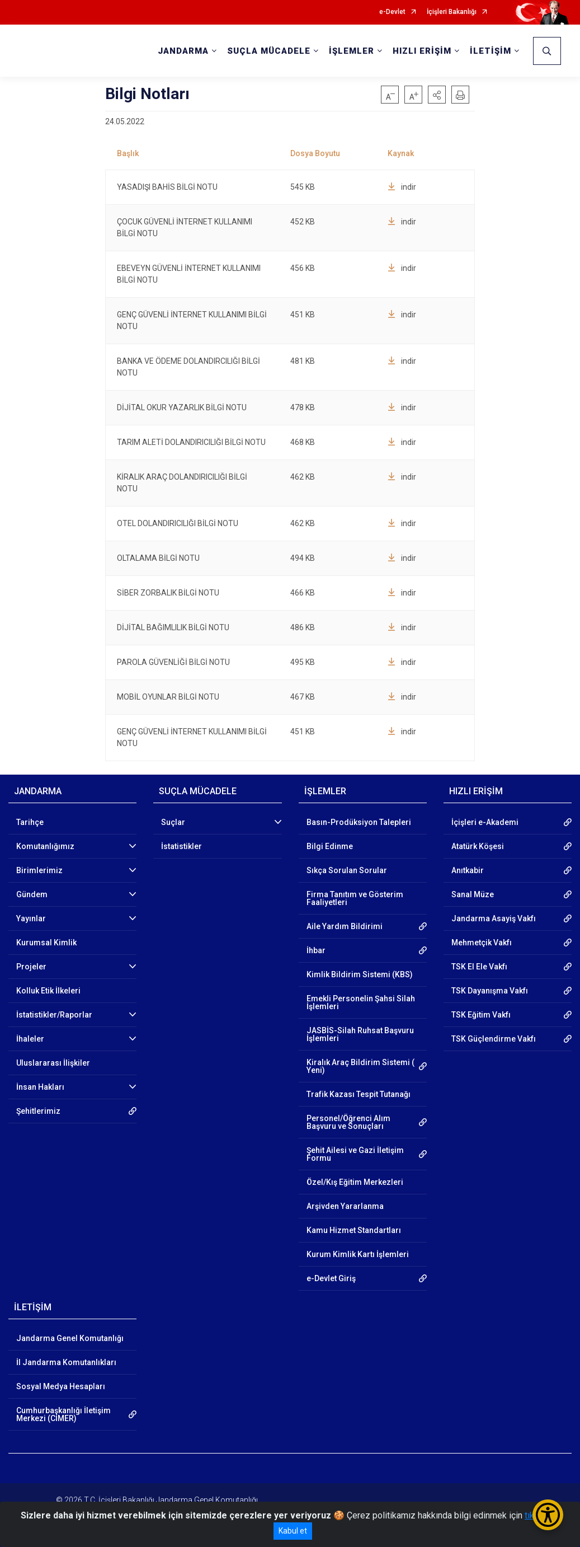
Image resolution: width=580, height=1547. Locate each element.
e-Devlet (392, 12)
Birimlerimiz (39, 870)
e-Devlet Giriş (331, 1278)
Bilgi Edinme (329, 846)
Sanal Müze (472, 894)
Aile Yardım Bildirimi (344, 926)
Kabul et (293, 1530)
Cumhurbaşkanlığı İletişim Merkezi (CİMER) (63, 1414)
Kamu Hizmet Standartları (353, 1230)
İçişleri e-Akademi (484, 822)
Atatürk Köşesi (477, 846)
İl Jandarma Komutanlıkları (66, 1362)
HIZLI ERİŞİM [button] (422, 51)
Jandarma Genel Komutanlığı (70, 1338)
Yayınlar (31, 918)
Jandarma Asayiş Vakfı (493, 918)
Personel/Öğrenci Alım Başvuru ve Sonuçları (348, 1122)
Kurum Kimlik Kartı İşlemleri (357, 1254)
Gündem (32, 894)
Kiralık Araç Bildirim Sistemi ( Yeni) (360, 1066)
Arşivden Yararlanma (345, 1206)
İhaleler (30, 1038)
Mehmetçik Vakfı (481, 942)
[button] (437, 95)
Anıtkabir (467, 870)
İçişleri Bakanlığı (452, 12)
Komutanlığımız (45, 846)
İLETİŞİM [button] (490, 51)
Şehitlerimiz (38, 1111)
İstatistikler (181, 846)
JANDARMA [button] (183, 51)
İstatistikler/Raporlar (54, 1014)
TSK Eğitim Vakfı (481, 1014)
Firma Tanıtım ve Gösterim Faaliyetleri (354, 898)
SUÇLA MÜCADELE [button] (268, 51)
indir (402, 186)
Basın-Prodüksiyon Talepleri (358, 822)
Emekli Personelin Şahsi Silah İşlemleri (360, 1002)
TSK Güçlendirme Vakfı (493, 1038)
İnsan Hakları (40, 1086)
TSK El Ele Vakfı (479, 966)
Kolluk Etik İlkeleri (48, 990)
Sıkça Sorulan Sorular (346, 870)
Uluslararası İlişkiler (53, 1062)
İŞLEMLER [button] (351, 51)
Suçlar (173, 822)
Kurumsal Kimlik (46, 942)
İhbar (316, 950)
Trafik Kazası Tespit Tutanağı (358, 1094)
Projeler (31, 966)
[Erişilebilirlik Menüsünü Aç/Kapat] (547, 1514)
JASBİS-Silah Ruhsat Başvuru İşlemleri (360, 1034)
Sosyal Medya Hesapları (60, 1386)
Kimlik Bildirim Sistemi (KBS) (359, 974)
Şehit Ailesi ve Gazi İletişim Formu (355, 1154)
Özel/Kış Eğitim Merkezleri (354, 1182)
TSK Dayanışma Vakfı (489, 990)
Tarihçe (30, 822)
